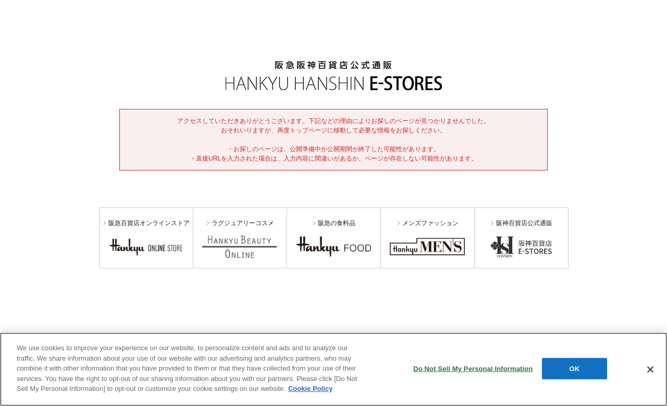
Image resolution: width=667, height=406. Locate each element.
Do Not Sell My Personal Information (473, 368)
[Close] (650, 369)
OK (575, 368)
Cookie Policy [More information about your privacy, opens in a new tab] (310, 388)
